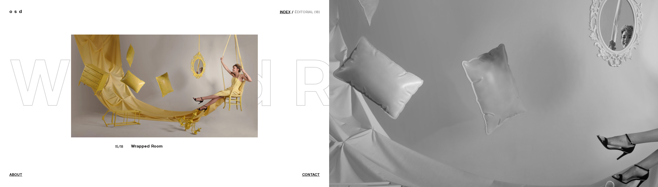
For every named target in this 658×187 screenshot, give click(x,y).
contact (311, 175)
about (15, 175)
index (285, 12)
